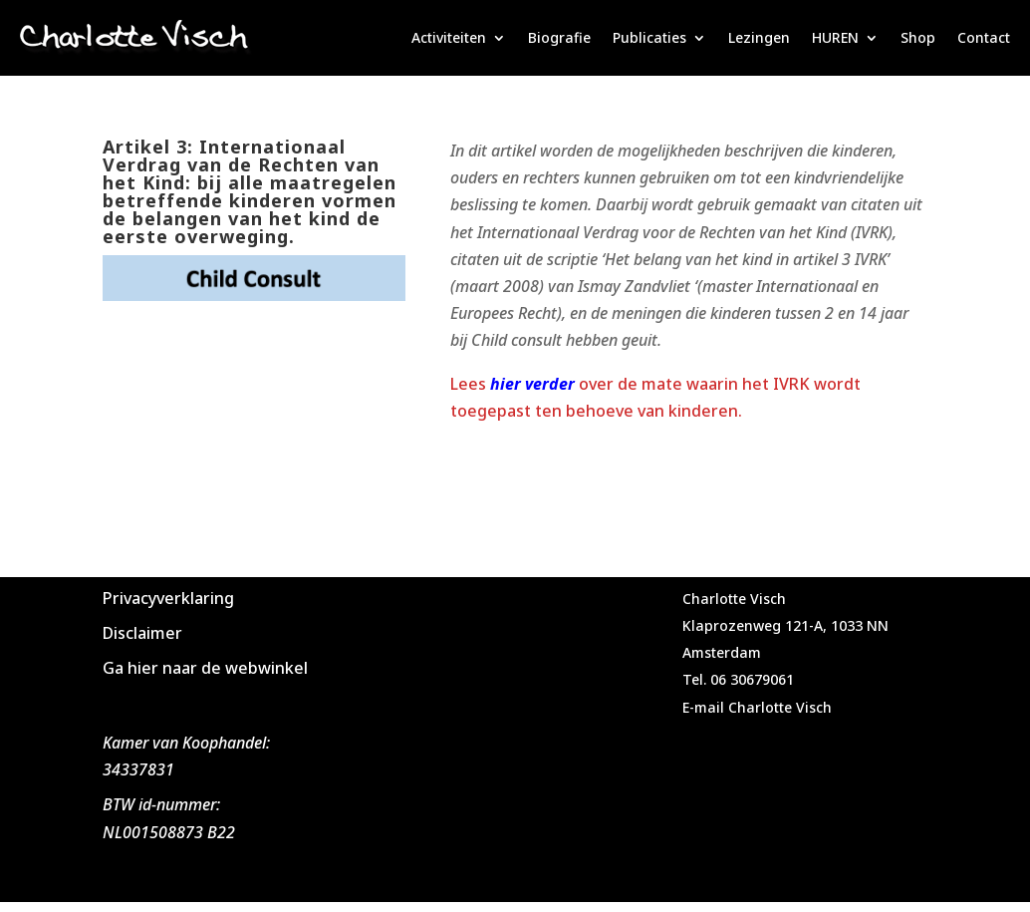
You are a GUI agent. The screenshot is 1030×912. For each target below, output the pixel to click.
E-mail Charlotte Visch (757, 707)
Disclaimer (142, 633)
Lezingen (759, 37)
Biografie (559, 37)
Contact (983, 37)
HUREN (835, 37)
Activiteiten (448, 37)
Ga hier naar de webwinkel (205, 668)
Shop (918, 37)
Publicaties (649, 37)
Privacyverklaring (168, 598)
